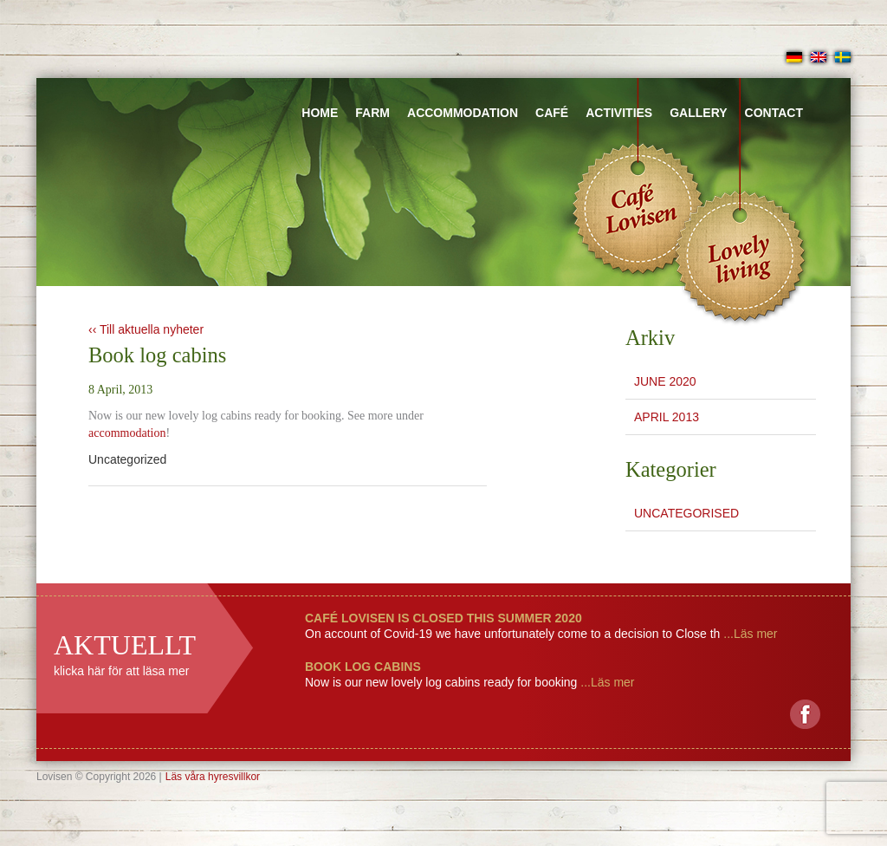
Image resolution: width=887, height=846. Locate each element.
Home (319, 113)
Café (551, 113)
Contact (774, 113)
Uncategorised (686, 513)
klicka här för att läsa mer (121, 671)
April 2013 (666, 417)
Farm (372, 113)
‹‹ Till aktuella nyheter (146, 329)
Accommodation (462, 113)
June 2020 (665, 381)
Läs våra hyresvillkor (212, 777)
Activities (619, 113)
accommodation (126, 432)
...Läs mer (748, 634)
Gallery (698, 113)
